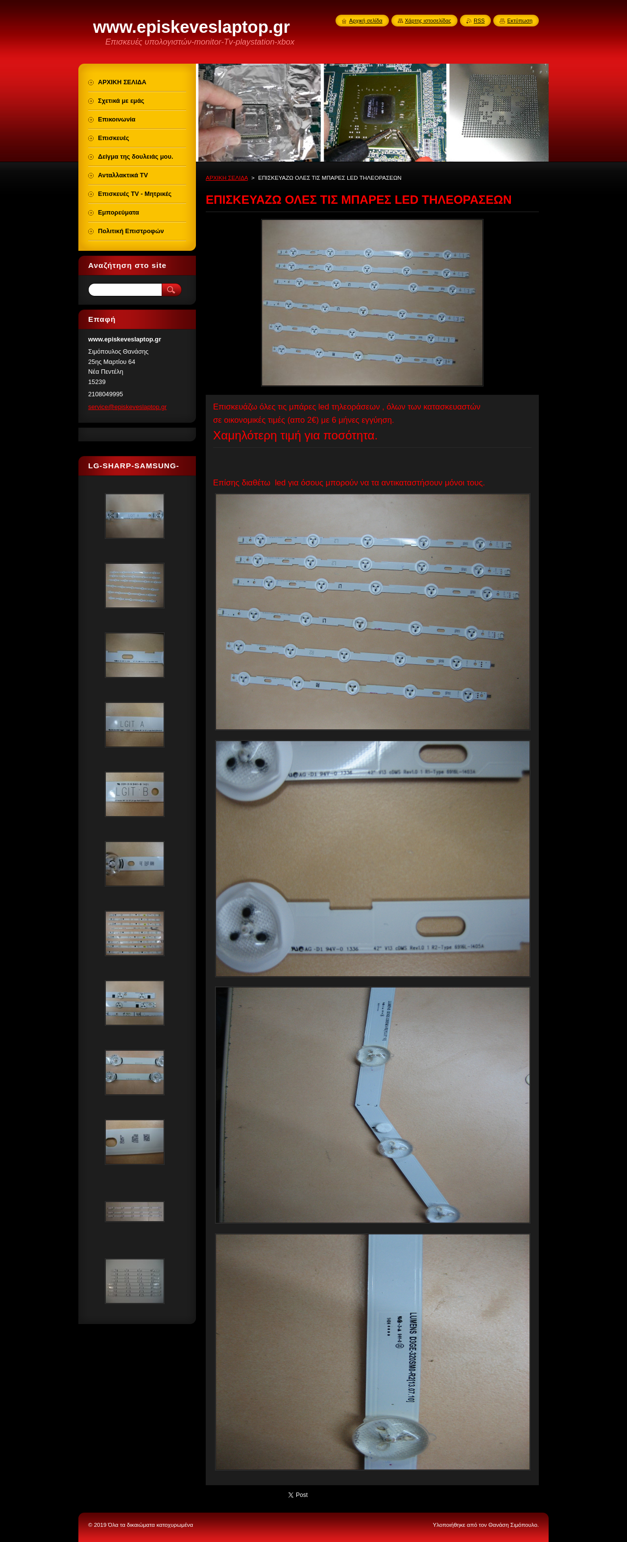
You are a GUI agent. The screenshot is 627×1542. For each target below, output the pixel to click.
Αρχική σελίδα (366, 21)
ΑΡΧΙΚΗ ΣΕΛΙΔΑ (227, 178)
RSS (479, 21)
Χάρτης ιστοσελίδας (428, 21)
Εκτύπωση (519, 21)
